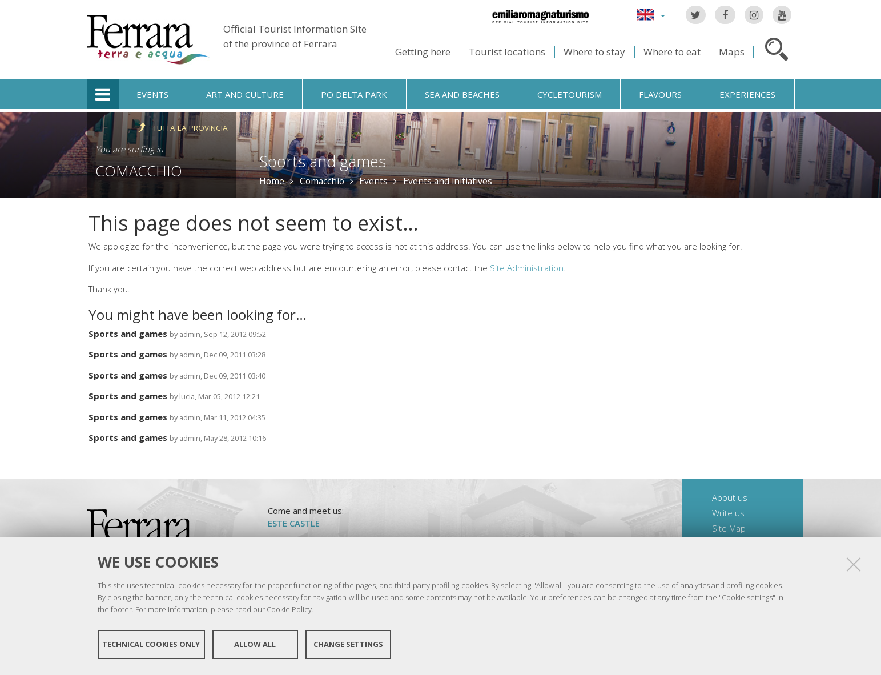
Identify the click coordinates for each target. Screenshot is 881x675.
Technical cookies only (151, 645)
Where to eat (672, 51)
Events (152, 94)
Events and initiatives (447, 181)
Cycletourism (569, 94)
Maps (732, 51)
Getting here (422, 51)
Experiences (747, 94)
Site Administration (527, 268)
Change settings (348, 645)
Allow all (255, 645)
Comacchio (138, 170)
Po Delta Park (354, 94)
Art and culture (245, 94)
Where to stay (594, 51)
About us (729, 497)
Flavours (660, 94)
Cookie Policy (289, 610)
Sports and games (127, 333)
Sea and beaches (462, 94)
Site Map (729, 528)
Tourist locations (507, 51)
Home (271, 181)
